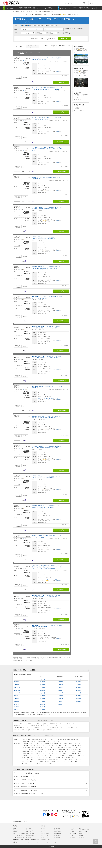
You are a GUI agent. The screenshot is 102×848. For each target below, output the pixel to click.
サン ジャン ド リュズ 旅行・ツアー (30, 749)
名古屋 (47, 25)
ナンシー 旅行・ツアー (76, 753)
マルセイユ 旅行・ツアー (27, 741)
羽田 (29, 25)
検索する (64, 38)
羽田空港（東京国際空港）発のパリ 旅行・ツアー (55, 724)
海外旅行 (43, 826)
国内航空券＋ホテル (18, 835)
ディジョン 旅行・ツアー (27, 753)
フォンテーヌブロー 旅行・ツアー (76, 755)
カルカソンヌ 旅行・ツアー (64, 745)
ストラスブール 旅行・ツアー (78, 751)
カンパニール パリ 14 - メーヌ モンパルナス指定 (48, 398)
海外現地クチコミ (58, 833)
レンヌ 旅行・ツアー (26, 763)
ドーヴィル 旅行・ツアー (64, 753)
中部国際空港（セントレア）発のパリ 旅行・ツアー (65, 726)
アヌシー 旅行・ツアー (27, 743)
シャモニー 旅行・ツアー (40, 739)
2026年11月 (17, 690)
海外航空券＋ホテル (45, 833)
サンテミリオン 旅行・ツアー (63, 749)
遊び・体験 (28, 828)
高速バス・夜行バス (30, 830)
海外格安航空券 (44, 830)
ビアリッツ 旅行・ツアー (62, 755)
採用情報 (81, 835)
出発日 (15, 33)
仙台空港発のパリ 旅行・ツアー (75, 727)
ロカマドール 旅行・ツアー (38, 763)
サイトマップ (71, 828)
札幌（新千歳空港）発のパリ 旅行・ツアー (23, 727)
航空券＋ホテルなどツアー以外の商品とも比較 (57, 46)
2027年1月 (17, 695)
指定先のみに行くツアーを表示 (73, 28)
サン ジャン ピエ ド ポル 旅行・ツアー (47, 749)
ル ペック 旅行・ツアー (42, 761)
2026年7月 (17, 679)
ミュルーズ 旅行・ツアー (54, 759)
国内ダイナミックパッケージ (19, 833)
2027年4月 (17, 704)
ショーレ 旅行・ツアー (52, 751)
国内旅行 (15, 826)
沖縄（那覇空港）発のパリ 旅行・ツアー (58, 727)
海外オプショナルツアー (46, 835)
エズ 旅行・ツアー (76, 743)
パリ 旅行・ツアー (62, 739)
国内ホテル (15, 828)
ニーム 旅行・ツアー (26, 755)
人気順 (30, 52)
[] (75, 14)
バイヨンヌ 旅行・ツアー (38, 755)
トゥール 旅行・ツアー (39, 753)
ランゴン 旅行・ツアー (66, 759)
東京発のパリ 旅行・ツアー (20, 724)
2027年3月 (17, 701)
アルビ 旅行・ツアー (37, 743)
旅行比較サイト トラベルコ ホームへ (20, 821)
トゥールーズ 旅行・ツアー (51, 753)
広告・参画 (71, 835)
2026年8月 (17, 681)
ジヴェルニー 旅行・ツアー (64, 751)
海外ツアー (43, 831)
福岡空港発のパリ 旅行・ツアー (41, 727)
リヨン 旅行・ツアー (54, 741)
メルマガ (78, 3)
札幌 (55, 25)
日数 (38, 33)
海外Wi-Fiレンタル (45, 837)
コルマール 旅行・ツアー (40, 747)
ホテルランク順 (37, 52)
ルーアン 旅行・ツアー (75, 761)
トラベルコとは (63, 3)
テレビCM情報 (82, 837)
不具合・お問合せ (72, 833)
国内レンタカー (29, 831)
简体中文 (27, 839)
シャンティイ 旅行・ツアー (40, 751)
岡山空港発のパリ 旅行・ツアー (36, 729)
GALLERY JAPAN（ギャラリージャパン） (29, 842)
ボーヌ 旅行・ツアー (50, 757)
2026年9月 (17, 684)
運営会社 (81, 833)
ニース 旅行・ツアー (52, 739)
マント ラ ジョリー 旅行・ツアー (29, 759)
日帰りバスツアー (30, 833)
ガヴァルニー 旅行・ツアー (28, 747)
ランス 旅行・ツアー (76, 759)
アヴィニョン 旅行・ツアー (28, 739)
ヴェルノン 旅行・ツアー (27, 757)
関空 (38, 25)
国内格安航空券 (16, 830)
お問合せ (84, 3)
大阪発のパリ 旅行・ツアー (73, 724)
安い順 (21, 52)
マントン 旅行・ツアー (43, 759)
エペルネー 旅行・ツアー (38, 745)
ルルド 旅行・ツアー (64, 761)
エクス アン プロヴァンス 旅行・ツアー (62, 743)
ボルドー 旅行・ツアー (39, 757)
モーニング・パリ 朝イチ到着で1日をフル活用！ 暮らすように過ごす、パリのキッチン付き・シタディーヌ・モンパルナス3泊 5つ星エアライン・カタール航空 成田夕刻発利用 (47, 567)
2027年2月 (17, 698)
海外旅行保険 (57, 828)
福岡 (51, 25)
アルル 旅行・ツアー (48, 743)
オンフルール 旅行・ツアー (51, 745)
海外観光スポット (58, 830)
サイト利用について (73, 829)
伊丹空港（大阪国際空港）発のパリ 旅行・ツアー (42, 726)
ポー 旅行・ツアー (70, 757)
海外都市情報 (57, 837)
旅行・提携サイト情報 (84, 829)
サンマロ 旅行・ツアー (76, 749)
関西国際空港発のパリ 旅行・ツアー (22, 726)
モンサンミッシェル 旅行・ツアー (41, 741)
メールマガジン (72, 837)
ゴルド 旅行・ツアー (62, 747)
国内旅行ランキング (30, 837)
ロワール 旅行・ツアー (50, 763)
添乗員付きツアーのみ (69, 33)
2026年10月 (17, 687)
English (21, 839)
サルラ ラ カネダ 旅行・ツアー (74, 747)
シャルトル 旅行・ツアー (27, 751)
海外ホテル (43, 828)
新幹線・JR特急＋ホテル (19, 837)
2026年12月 (17, 693)
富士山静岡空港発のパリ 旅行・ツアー (52, 729)
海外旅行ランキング (58, 835)
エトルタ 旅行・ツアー (27, 745)
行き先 (15, 29)
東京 (22, 25)
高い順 (25, 52)
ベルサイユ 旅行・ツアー (72, 739)
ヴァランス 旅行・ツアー (50, 755)
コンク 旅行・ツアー (52, 747)
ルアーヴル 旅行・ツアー (53, 761)
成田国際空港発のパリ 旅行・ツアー (35, 724)
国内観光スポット (30, 835)
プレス (80, 828)
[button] (69, 45)
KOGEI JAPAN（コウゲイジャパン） (48, 842)
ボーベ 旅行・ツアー (60, 757)
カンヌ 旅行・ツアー (76, 745)
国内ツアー (15, 831)
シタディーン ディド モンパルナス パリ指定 (47, 579)
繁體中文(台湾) (34, 839)
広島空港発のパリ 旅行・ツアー (21, 729)
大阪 (34, 25)
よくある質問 (71, 3)
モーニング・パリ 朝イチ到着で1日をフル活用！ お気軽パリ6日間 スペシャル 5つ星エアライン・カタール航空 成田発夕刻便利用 (47, 149)
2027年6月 (17, 709)
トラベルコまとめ (58, 831)
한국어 (49, 839)
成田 (26, 25)
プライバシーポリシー (84, 831)
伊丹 (41, 25)
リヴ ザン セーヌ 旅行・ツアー (29, 761)
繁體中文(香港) (43, 839)
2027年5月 (17, 707)
